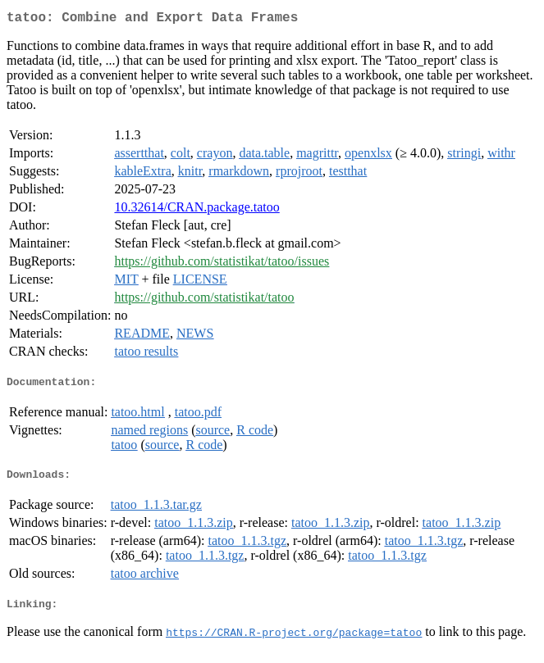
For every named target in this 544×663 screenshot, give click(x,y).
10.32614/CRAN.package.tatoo (196, 210)
